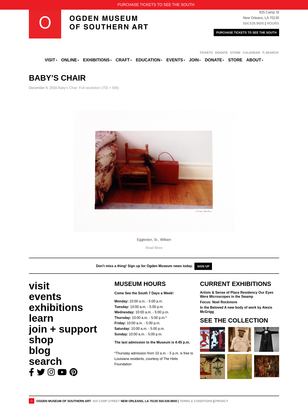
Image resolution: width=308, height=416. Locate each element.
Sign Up (203, 266)
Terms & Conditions (196, 401)
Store (235, 60)
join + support (63, 329)
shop (41, 339)
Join (195, 60)
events (45, 296)
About (254, 60)
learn (41, 318)
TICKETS (206, 52)
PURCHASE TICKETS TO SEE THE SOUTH (246, 32)
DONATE (221, 52)
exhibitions (56, 307)
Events (175, 60)
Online (70, 60)
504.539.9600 (253, 23)
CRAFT (124, 60)
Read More (153, 248)
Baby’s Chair (67, 88)
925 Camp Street (106, 401)
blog (39, 350)
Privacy (221, 401)
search (45, 361)
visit (39, 286)
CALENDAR (251, 52)
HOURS (273, 23)
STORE (235, 52)
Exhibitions (97, 60)
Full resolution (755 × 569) (99, 88)
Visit (51, 60)
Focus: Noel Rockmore (218, 302)
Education (149, 60)
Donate (214, 60)
